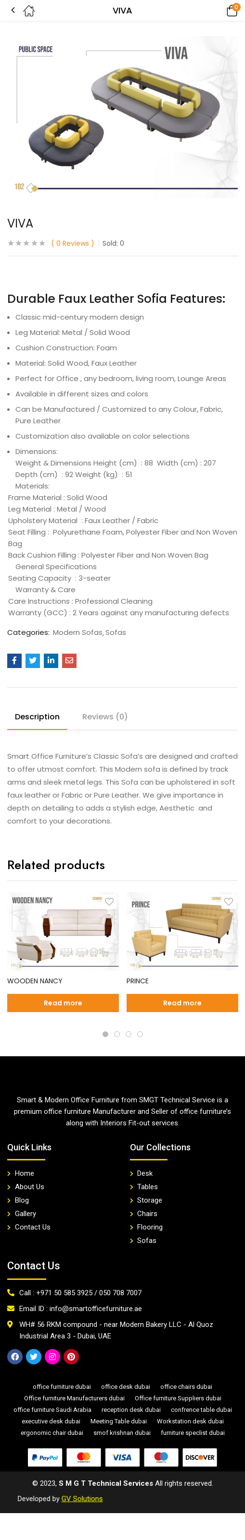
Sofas (115, 632)
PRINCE (138, 981)
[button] (218, 10)
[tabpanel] (63, 955)
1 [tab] (105, 1034)
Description (37, 716)
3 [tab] (128, 1034)
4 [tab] (140, 1034)
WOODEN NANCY (35, 981)
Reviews (72, 243)
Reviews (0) (105, 716)
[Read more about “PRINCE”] (182, 1003)
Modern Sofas (78, 632)
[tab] (41, 718)
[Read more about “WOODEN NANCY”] (63, 1003)
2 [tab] (117, 1034)
